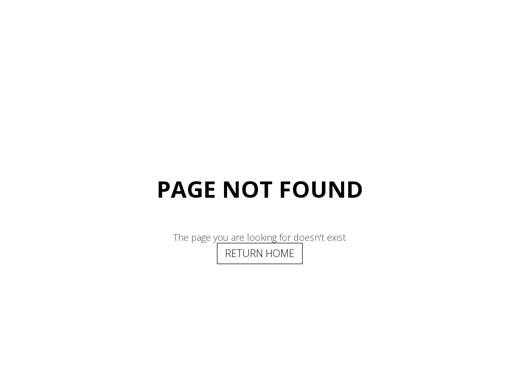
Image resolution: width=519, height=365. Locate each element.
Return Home (259, 253)
